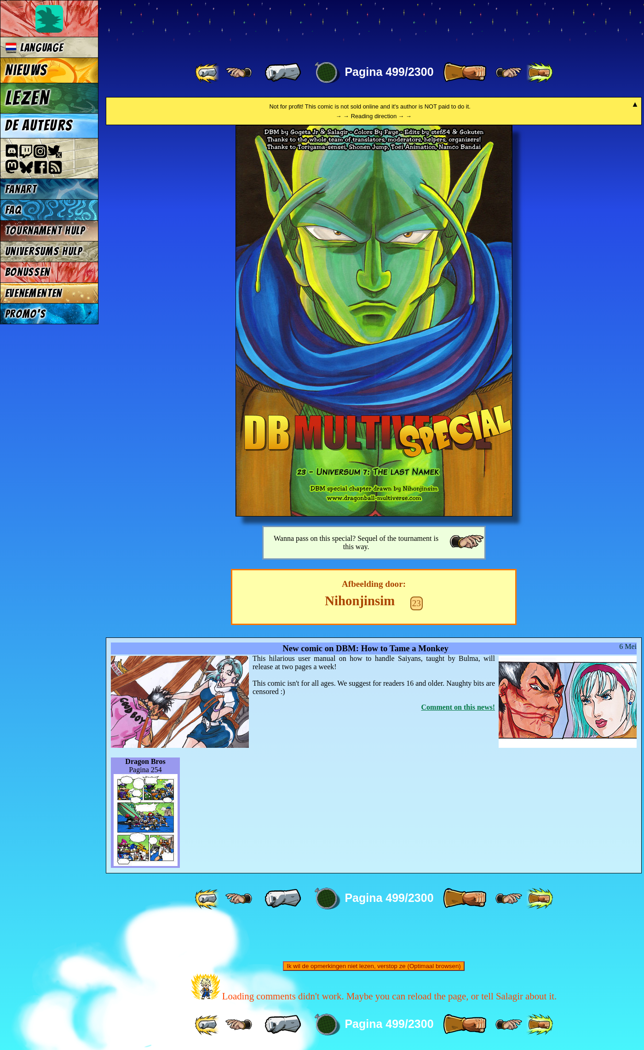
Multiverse (240, 26)
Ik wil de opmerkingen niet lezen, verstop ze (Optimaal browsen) (374, 966)
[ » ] (464, 73)
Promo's (25, 314)
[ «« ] (208, 72)
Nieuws (26, 70)
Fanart (21, 189)
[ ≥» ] (509, 72)
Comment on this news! (458, 707)
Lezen (27, 98)
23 (416, 603)
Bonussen (27, 272)
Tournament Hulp (45, 230)
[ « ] (282, 73)
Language (34, 47)
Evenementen (33, 293)
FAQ (13, 210)
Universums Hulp (43, 251)
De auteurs (38, 125)
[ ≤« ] (239, 72)
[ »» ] (539, 72)
